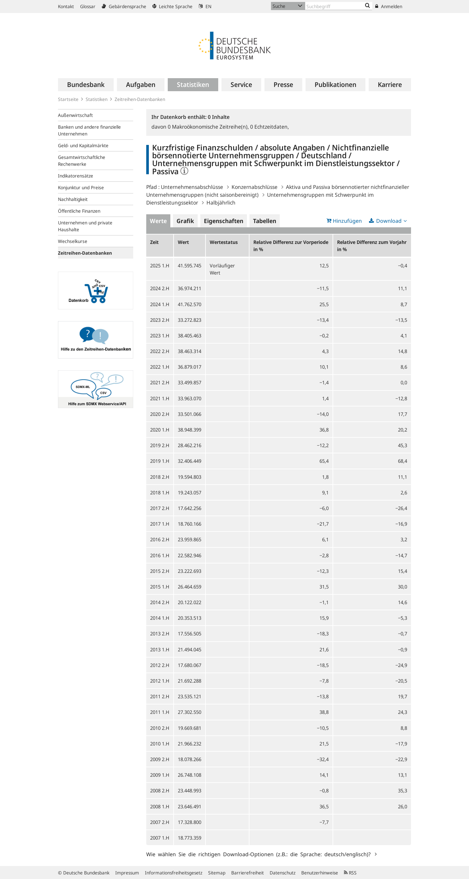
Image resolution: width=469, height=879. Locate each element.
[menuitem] (86, 84)
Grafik (185, 221)
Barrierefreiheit (247, 873)
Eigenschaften (223, 221)
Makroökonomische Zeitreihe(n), (209, 126)
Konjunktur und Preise (81, 187)
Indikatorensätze (75, 176)
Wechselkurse (72, 241)
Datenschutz (282, 873)
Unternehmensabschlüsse (192, 187)
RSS (350, 873)
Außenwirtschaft (75, 115)
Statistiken (96, 99)
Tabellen (264, 221)
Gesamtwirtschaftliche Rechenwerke (81, 160)
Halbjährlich (220, 202)
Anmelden (388, 6)
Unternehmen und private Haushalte (85, 226)
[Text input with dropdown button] (338, 6)
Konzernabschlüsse (254, 187)
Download (389, 221)
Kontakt (66, 6)
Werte (158, 221)
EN (205, 6)
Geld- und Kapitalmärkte (83, 145)
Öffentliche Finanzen (79, 211)
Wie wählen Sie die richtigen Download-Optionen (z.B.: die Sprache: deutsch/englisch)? (259, 854)
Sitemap (216, 873)
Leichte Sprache (172, 6)
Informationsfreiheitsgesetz (173, 873)
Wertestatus (224, 242)
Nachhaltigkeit (73, 199)
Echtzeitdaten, (269, 126)
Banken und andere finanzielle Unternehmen (89, 130)
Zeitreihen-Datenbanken (140, 99)
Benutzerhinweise (319, 873)
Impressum (127, 873)
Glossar (87, 6)
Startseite (68, 99)
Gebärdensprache (124, 6)
